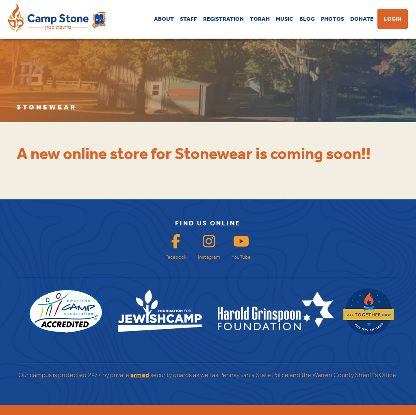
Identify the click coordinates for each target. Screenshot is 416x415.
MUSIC (284, 19)
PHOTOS (332, 19)
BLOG (307, 19)
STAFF (188, 19)
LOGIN (392, 19)
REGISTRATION (223, 19)
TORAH (260, 19)
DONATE (361, 19)
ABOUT (164, 19)
